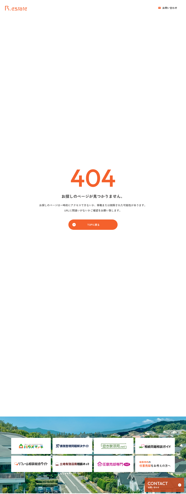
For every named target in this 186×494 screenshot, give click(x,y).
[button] (167, 7)
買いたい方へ (112, 8)
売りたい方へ (93, 8)
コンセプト (130, 8)
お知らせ (145, 8)
